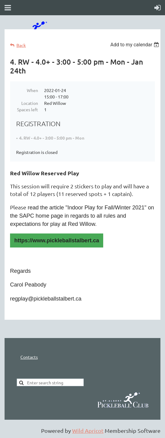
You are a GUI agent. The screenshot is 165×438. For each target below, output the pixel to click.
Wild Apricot (88, 430)
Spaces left (27, 109)
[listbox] (135, 44)
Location (29, 103)
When (32, 90)
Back (21, 45)
